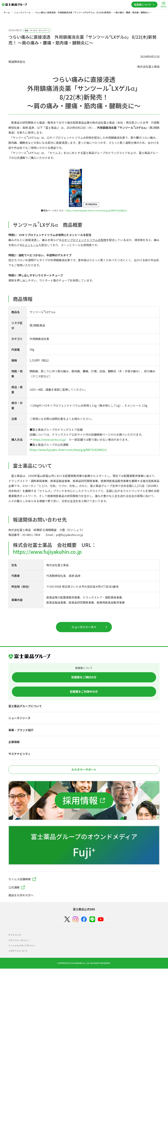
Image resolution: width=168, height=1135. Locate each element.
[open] (163, 4)
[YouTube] (100, 919)
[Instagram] (75, 919)
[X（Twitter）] (67, 919)
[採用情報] (84, 800)
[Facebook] (84, 919)
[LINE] (92, 919)
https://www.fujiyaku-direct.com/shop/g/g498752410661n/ (96, 210)
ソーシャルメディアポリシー (21, 945)
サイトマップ (14, 934)
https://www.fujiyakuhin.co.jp (47, 551)
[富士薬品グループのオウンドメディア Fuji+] (84, 845)
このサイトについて (17, 950)
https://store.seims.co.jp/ (49, 439)
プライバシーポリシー (18, 940)
